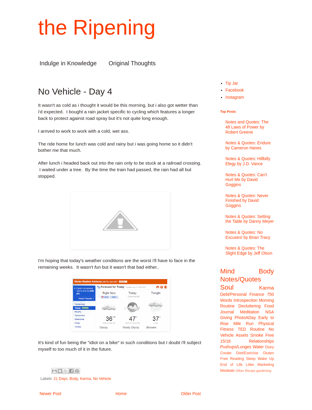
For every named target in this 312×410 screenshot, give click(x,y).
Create (226, 353)
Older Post (191, 393)
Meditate (227, 371)
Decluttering (249, 306)
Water (258, 346)
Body (74, 379)
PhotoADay (245, 317)
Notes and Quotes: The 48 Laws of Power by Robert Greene (247, 127)
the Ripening (97, 27)
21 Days (60, 379)
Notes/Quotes (240, 279)
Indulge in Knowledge (68, 63)
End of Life (231, 365)
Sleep (251, 359)
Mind (227, 271)
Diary (269, 347)
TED (242, 329)
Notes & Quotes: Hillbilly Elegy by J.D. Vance (247, 161)
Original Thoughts (132, 63)
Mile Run (243, 323)
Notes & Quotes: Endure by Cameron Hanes (248, 145)
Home (121, 393)
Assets (242, 335)
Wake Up (266, 359)
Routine (257, 329)
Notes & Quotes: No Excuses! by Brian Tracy (247, 235)
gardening (263, 370)
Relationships (261, 341)
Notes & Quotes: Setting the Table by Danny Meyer (249, 219)
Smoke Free (262, 335)
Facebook (234, 90)
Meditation (249, 312)
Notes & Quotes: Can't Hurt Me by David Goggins (246, 179)
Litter (250, 365)
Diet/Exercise (247, 353)
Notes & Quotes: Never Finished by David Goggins (246, 200)
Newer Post (50, 393)
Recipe (250, 370)
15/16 (225, 341)
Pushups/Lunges (235, 346)
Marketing (265, 365)
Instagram (234, 97)
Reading (237, 359)
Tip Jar (231, 83)
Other (240, 370)
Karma (85, 379)
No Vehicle (102, 379)
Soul (227, 287)
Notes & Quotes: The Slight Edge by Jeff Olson (248, 251)
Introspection (245, 300)
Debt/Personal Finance (242, 294)
